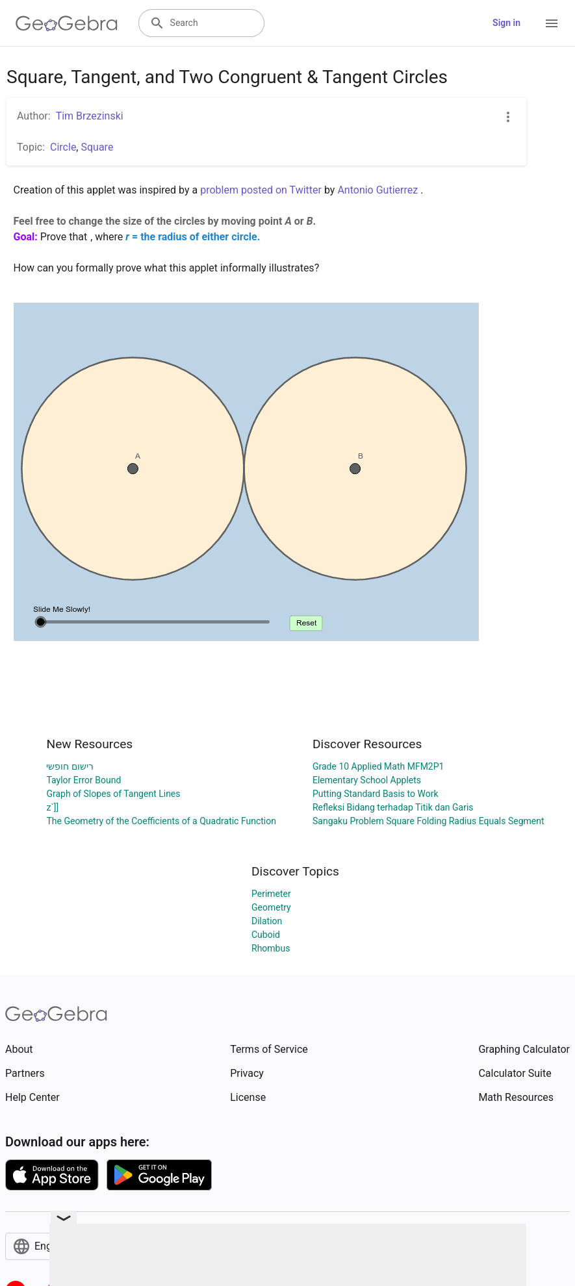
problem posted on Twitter (261, 190)
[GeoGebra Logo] (67, 23)
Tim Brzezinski (89, 116)
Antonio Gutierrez (377, 190)
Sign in (506, 23)
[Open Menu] (551, 23)
